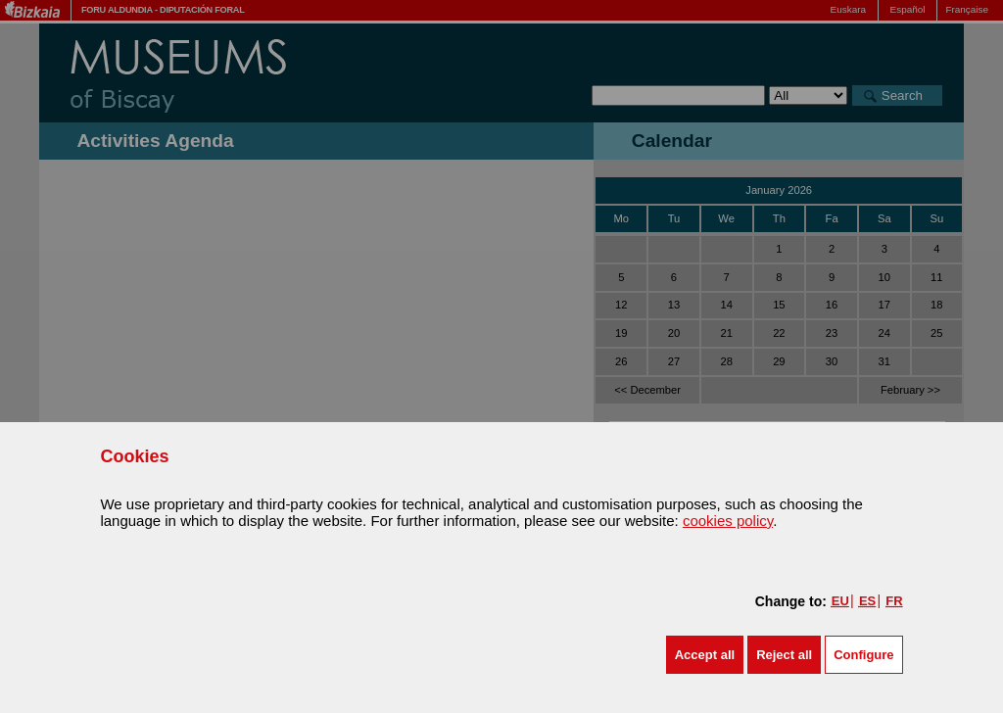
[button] (704, 655)
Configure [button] (863, 654)
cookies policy (728, 520)
